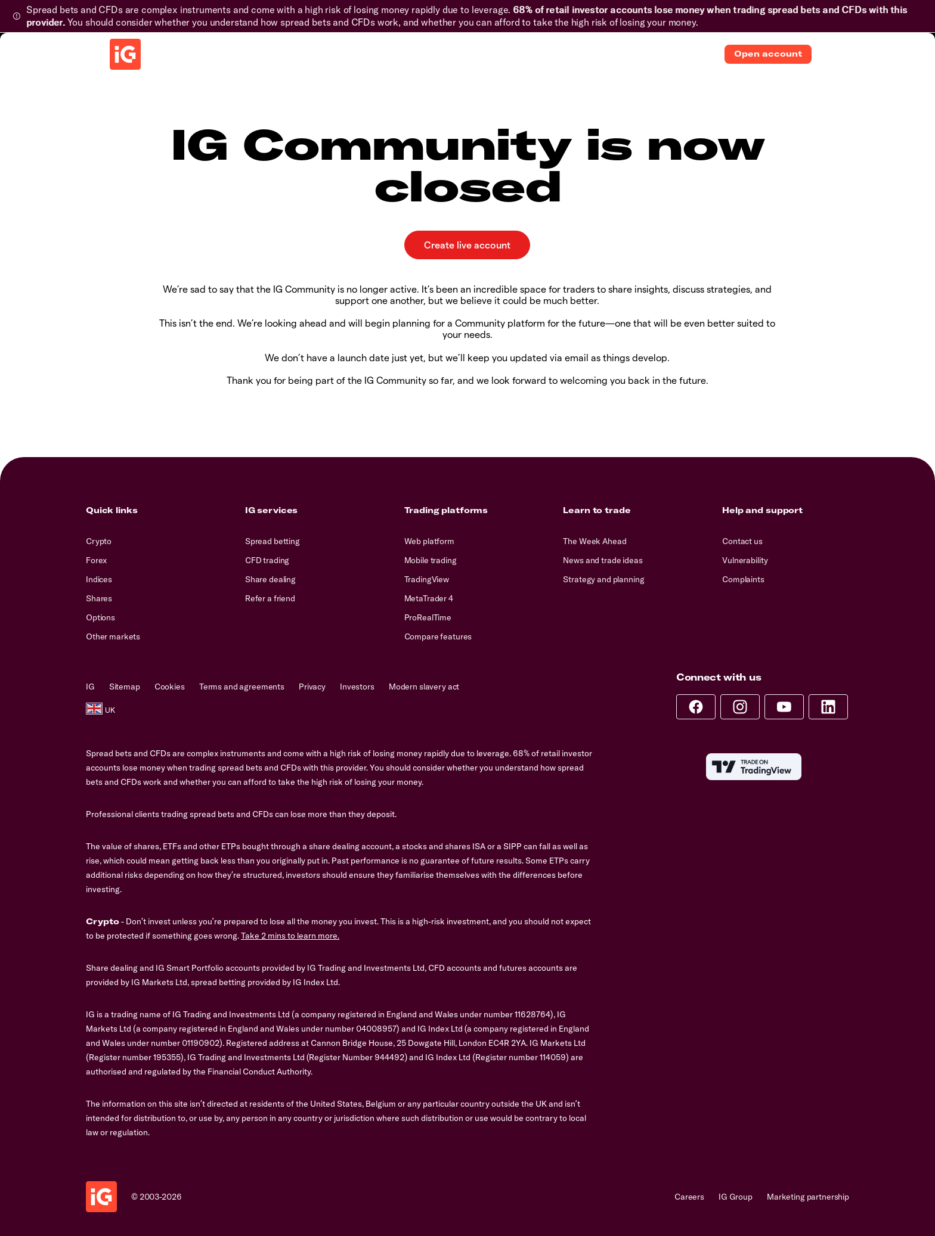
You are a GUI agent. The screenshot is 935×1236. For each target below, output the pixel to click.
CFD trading (267, 560)
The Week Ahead (594, 541)
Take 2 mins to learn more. (290, 935)
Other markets (113, 636)
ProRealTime (427, 617)
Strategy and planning (603, 579)
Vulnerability (744, 560)
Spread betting (272, 541)
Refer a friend (270, 598)
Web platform (429, 541)
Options (100, 617)
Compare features (438, 636)
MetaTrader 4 (428, 598)
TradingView (426, 579)
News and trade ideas (602, 560)
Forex (96, 560)
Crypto (99, 541)
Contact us (742, 541)
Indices (99, 579)
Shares (99, 598)
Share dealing (270, 579)
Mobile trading (430, 560)
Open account (768, 53)
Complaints (743, 579)
